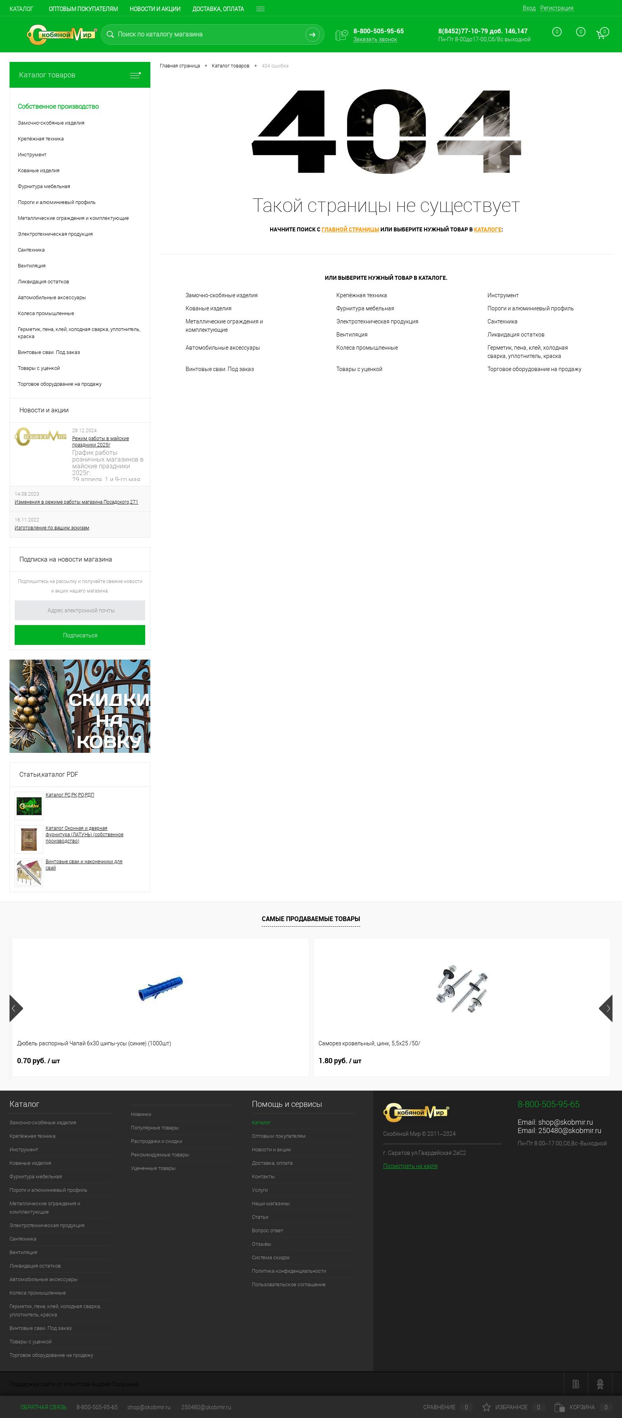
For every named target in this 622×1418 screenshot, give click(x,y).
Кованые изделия (209, 308)
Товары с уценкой (359, 369)
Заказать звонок (375, 39)
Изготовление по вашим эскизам (52, 528)
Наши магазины (271, 1203)
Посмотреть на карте (410, 1166)
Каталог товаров (80, 75)
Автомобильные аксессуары (223, 347)
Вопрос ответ (267, 1230)
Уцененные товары (153, 1168)
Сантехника (503, 321)
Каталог (21, 9)
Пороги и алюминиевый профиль (531, 308)
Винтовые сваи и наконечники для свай (84, 865)
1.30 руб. (279, 1060)
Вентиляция (352, 334)
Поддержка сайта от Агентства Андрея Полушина (74, 1384)
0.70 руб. (38, 1060)
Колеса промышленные (367, 347)
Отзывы (261, 1244)
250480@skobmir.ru (569, 1130)
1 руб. (515, 1060)
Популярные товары (155, 1128)
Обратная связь (38, 1407)
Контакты (263, 1176)
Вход (529, 8)
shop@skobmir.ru (565, 1122)
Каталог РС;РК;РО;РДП (70, 795)
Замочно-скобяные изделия (222, 295)
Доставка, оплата (218, 9)
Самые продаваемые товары (311, 918)
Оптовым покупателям (83, 9)
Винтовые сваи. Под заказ (220, 369)
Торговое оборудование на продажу (535, 369)
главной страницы (350, 229)
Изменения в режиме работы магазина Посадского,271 (76, 502)
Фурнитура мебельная (365, 308)
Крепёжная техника (361, 295)
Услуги (260, 1190)
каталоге (487, 229)
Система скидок (271, 1257)
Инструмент (503, 295)
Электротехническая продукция (377, 321)
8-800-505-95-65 (97, 1407)
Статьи (260, 1217)
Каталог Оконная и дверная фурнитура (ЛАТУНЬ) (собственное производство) (84, 834)
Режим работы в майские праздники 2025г (100, 442)
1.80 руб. (159, 1060)
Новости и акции (155, 9)
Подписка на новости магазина (65, 559)
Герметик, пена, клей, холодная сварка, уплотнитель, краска (528, 351)
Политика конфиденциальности (289, 1271)
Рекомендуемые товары (160, 1155)
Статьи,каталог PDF (48, 774)
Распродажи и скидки (156, 1141)
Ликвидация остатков (516, 334)
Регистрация (557, 8)
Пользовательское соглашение (289, 1284)
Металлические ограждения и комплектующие (224, 325)
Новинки (141, 1114)
